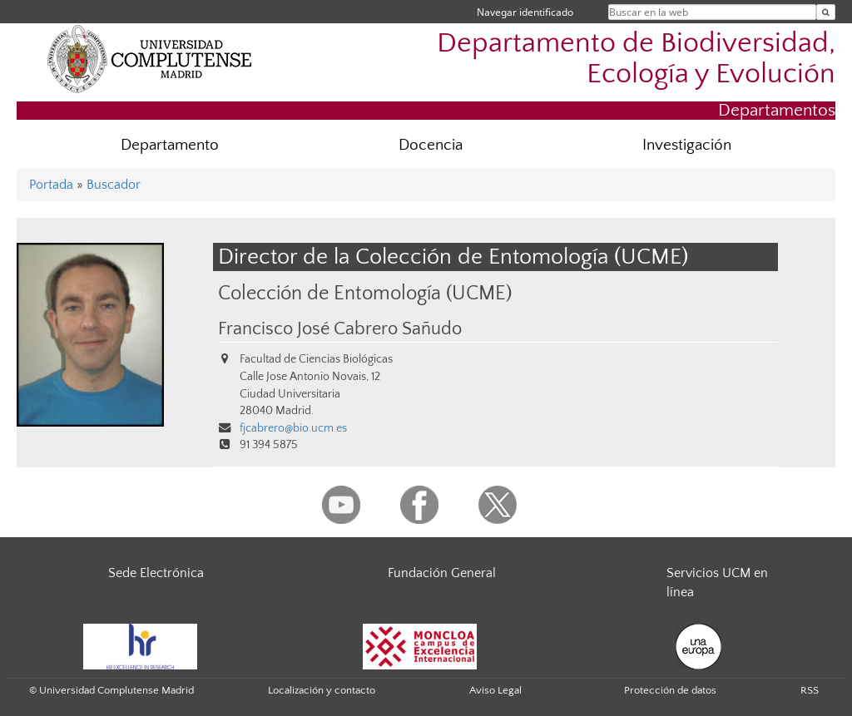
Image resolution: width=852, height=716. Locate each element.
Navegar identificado (525, 12)
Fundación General (442, 572)
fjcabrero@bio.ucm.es (293, 428)
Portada (51, 184)
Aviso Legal (495, 690)
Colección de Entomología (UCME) (365, 293)
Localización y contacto (321, 690)
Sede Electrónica (156, 572)
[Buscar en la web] (825, 12)
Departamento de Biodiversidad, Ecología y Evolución (636, 59)
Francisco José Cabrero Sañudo (340, 329)
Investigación (686, 145)
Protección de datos (670, 690)
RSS (809, 690)
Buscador (114, 184)
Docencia (431, 145)
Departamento (170, 145)
